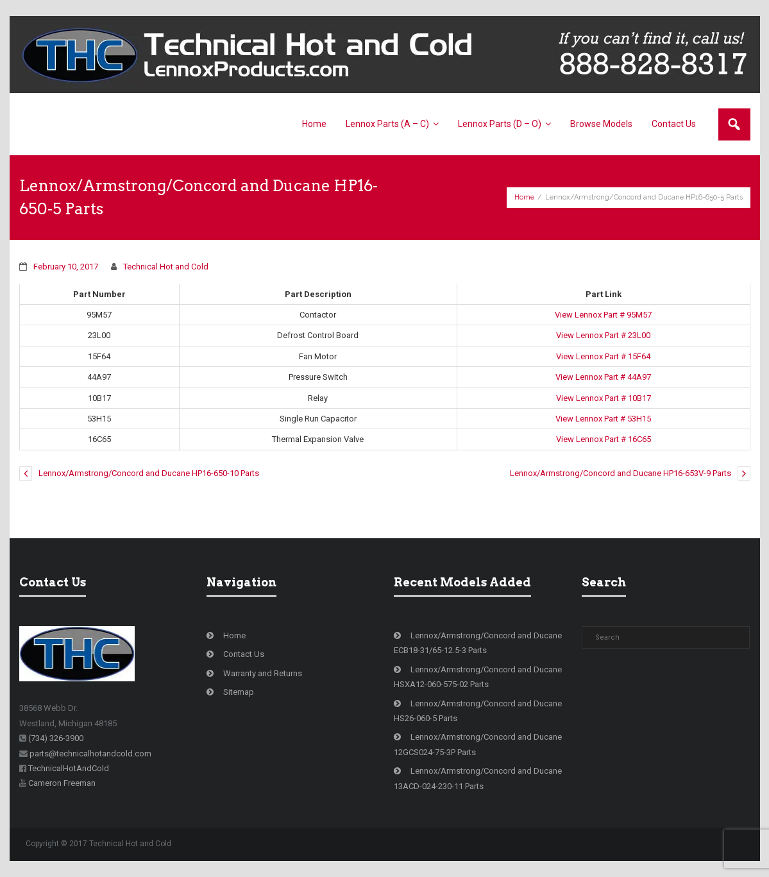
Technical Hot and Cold (165, 266)
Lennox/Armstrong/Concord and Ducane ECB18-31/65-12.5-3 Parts (478, 643)
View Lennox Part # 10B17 (603, 398)
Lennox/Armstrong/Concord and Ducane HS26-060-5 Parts (478, 711)
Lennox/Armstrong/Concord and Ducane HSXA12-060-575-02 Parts (478, 677)
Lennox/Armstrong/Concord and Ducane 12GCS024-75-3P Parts (478, 744)
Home (524, 197)
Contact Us (243, 654)
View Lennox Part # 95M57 (603, 314)
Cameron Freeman (62, 783)
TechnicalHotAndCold (68, 768)
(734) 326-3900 (55, 738)
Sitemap (238, 692)
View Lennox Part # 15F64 (603, 356)
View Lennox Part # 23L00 (603, 335)
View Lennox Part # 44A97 (603, 377)
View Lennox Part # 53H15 (603, 418)
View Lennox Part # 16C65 (603, 439)
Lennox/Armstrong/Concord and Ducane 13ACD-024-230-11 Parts (478, 778)
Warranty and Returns (262, 673)
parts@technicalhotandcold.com (90, 753)
